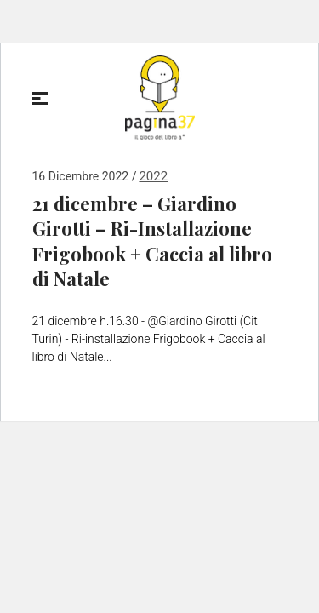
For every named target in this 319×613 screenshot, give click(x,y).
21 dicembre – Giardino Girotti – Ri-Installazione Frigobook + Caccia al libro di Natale (152, 241)
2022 (153, 176)
